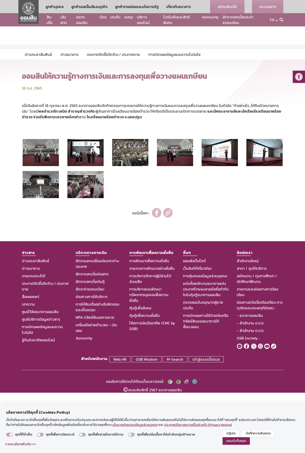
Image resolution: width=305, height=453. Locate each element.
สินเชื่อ (49, 19)
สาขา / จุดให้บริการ (252, 330)
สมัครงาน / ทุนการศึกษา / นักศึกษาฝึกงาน (257, 340)
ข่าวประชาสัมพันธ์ (35, 322)
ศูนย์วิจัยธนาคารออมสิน (40, 373)
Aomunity (210, 17)
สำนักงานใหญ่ (248, 322)
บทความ (28, 365)
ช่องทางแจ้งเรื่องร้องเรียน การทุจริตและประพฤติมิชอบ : (260, 366)
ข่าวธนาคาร (31, 330)
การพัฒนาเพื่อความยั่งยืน (149, 322)
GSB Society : (248, 399)
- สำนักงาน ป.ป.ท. (250, 392)
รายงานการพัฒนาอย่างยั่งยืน (152, 330)
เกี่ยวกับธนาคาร (178, 6)
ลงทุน (128, 17)
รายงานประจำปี (33, 337)
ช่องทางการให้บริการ (91, 358)
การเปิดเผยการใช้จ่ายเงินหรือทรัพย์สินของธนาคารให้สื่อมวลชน (205, 382)
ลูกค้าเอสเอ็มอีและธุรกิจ (89, 6)
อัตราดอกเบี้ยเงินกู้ (90, 343)
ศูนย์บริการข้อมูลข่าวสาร (41, 381)
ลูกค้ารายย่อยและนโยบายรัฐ (137, 6)
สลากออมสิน (81, 19)
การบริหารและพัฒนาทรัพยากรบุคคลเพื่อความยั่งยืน (148, 356)
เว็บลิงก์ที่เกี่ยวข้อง (197, 330)
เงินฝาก (64, 19)
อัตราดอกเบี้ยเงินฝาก (92, 335)
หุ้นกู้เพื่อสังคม (140, 369)
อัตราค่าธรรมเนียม (90, 350)
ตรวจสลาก (267, 6)
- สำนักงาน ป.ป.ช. (250, 384)
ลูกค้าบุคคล (54, 6)
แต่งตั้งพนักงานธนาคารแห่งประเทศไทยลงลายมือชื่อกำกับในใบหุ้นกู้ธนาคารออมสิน (206, 350)
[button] (299, 77)
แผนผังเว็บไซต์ (194, 322)
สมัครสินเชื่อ (227, 6)
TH (271, 20)
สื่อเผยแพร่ (30, 358)
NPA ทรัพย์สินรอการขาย (95, 379)
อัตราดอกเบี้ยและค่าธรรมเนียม (238, 19)
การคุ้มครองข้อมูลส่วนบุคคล (205, 337)
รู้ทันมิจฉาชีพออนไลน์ (38, 401)
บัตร (103, 17)
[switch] (9, 435)
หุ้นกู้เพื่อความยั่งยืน (144, 377)
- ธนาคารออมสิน (250, 377)
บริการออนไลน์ (143, 19)
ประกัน (115, 17)
